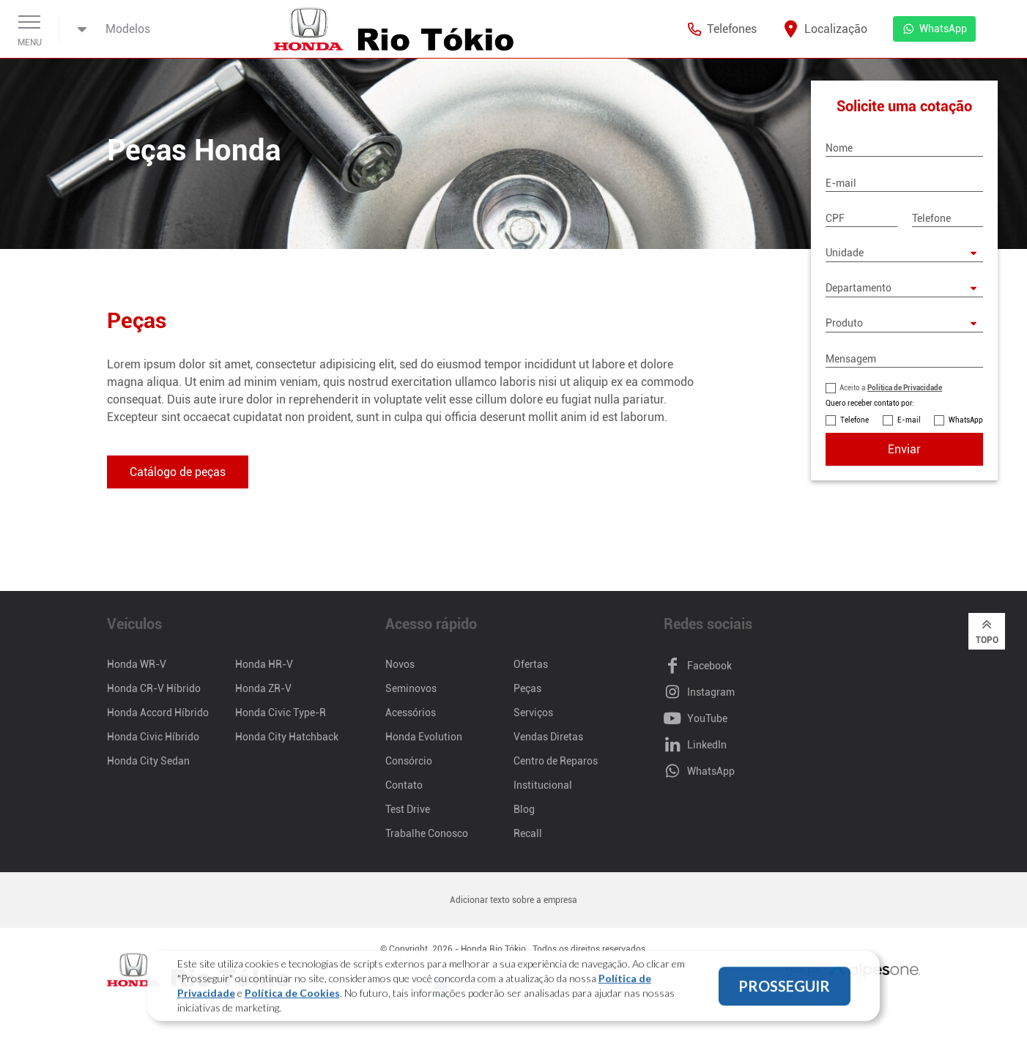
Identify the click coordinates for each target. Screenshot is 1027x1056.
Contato (404, 785)
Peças (527, 688)
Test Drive (407, 809)
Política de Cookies (292, 995)
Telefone (854, 420)
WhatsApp (966, 420)
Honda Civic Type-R (280, 712)
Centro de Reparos (556, 761)
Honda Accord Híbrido (158, 712)
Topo (987, 630)
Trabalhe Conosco (426, 833)
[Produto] (904, 323)
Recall (528, 833)
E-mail (909, 420)
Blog (524, 809)
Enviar (904, 449)
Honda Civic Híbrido (153, 737)
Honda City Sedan (148, 761)
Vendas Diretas (548, 737)
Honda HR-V (264, 664)
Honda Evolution (423, 737)
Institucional (543, 785)
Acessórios (410, 712)
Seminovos (411, 688)
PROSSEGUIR (784, 988)
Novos (400, 664)
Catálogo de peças (178, 472)
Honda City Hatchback (286, 737)
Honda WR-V (136, 664)
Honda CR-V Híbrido (154, 688)
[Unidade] (904, 253)
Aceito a (890, 388)
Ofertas (531, 664)
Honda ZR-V (263, 688)
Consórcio (408, 761)
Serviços (533, 712)
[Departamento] (904, 288)
